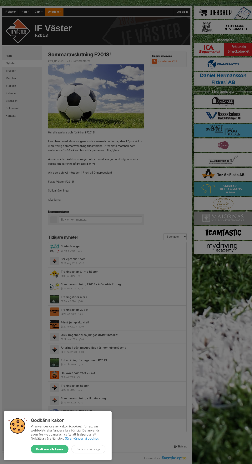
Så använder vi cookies (82, 438)
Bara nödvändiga (88, 449)
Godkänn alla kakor (49, 449)
